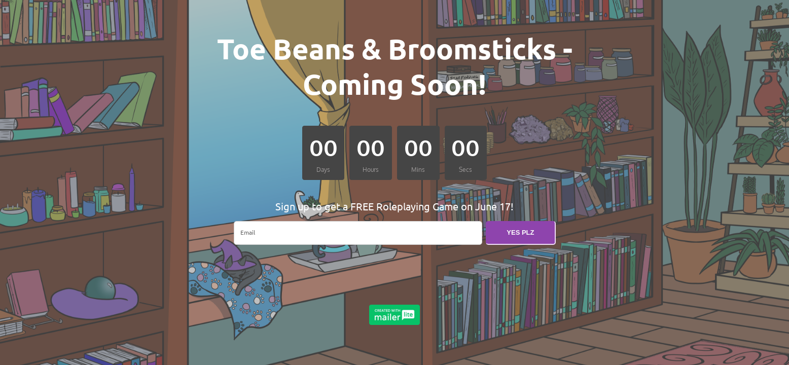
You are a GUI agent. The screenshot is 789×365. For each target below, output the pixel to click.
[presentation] (311, 273)
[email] (358, 233)
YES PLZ (520, 232)
